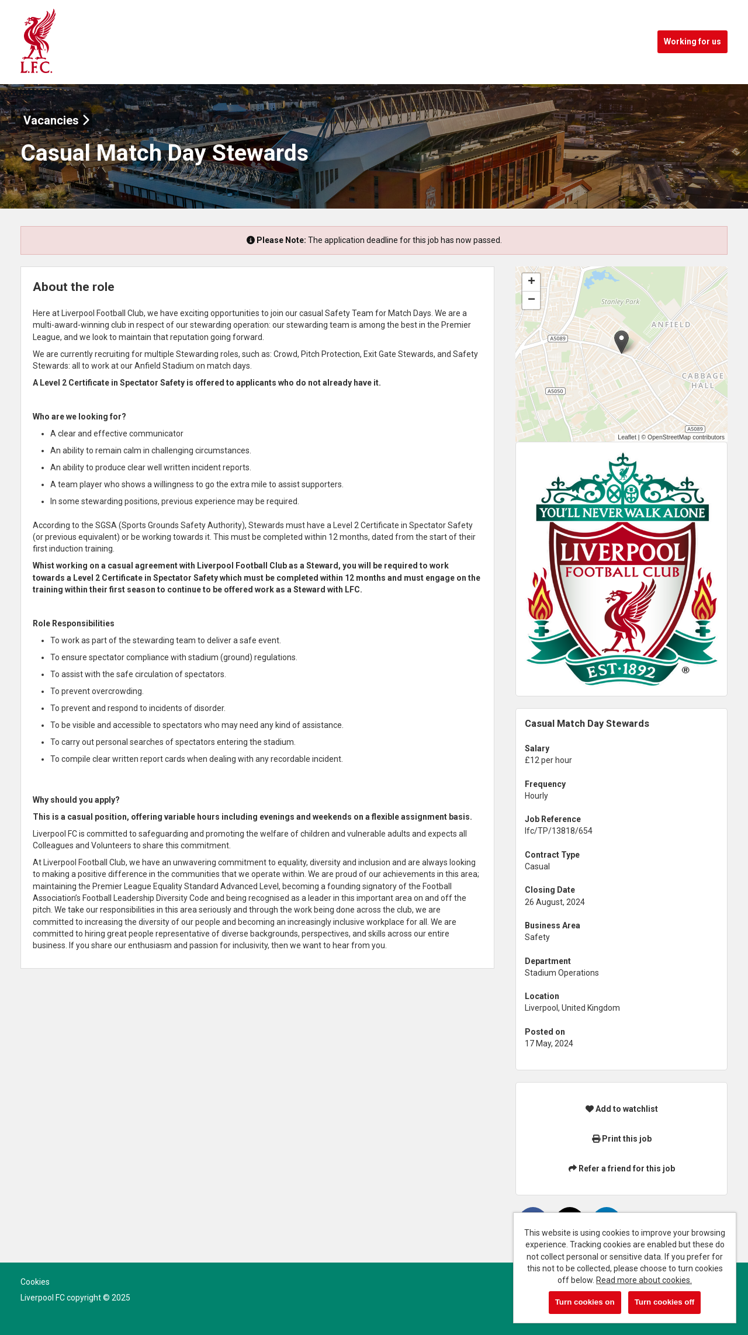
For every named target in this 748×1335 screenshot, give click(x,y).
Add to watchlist (622, 1109)
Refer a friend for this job (622, 1168)
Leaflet (627, 437)
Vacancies (56, 120)
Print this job (622, 1138)
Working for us (692, 41)
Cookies (35, 1282)
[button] (621, 342)
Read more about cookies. (644, 1280)
